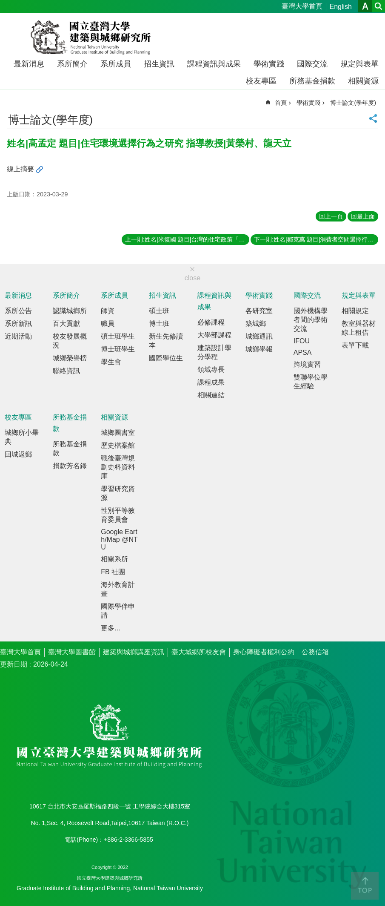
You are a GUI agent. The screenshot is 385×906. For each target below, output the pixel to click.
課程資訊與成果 (214, 64)
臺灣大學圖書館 (72, 652)
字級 (365, 6)
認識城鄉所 (70, 310)
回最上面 (363, 216)
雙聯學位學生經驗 (311, 382)
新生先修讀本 (166, 341)
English (341, 6)
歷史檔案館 (118, 445)
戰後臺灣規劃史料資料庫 (118, 467)
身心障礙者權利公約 (263, 652)
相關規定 (355, 310)
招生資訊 (159, 64)
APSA (303, 352)
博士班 (159, 323)
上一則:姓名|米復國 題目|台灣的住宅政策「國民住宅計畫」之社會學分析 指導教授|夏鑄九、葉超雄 (187, 239)
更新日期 (13, 664)
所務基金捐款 (312, 81)
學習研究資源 (118, 493)
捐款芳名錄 (70, 465)
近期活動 (18, 336)
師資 (107, 310)
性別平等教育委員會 (118, 515)
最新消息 (29, 64)
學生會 (111, 361)
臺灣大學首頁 (302, 6)
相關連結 (211, 395)
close (192, 278)
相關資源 (363, 81)
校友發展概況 (70, 341)
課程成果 (211, 382)
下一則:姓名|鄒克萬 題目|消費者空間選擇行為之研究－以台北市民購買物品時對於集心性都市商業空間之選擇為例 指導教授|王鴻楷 (316, 239)
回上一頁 (331, 216)
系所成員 (115, 64)
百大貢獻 (66, 323)
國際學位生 (166, 358)
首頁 (281, 102)
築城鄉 (255, 323)
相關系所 (114, 559)
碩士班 (159, 310)
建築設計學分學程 (214, 352)
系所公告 (18, 310)
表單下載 (355, 345)
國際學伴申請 (118, 611)
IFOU (302, 341)
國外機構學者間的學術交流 (311, 319)
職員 (107, 323)
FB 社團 (113, 571)
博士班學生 (118, 349)
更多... (110, 628)
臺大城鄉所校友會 (198, 652)
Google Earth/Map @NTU (119, 539)
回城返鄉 (18, 454)
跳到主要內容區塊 (4, 4)
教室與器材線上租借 (359, 328)
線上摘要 (20, 169)
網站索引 (378, 6)
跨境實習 (307, 364)
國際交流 (312, 64)
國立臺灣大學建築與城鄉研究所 (92, 37)
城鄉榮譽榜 (70, 358)
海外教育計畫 (118, 589)
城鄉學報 (259, 349)
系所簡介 (72, 64)
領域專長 (211, 369)
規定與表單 (359, 64)
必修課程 (211, 322)
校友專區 (261, 81)
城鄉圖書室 (118, 432)
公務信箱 (315, 652)
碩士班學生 (118, 336)
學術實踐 (269, 64)
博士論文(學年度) (353, 102)
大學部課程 (214, 335)
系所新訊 (18, 323)
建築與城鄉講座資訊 (133, 652)
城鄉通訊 (259, 336)
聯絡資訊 (66, 370)
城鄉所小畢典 (22, 437)
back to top (365, 886)
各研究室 (259, 310)
